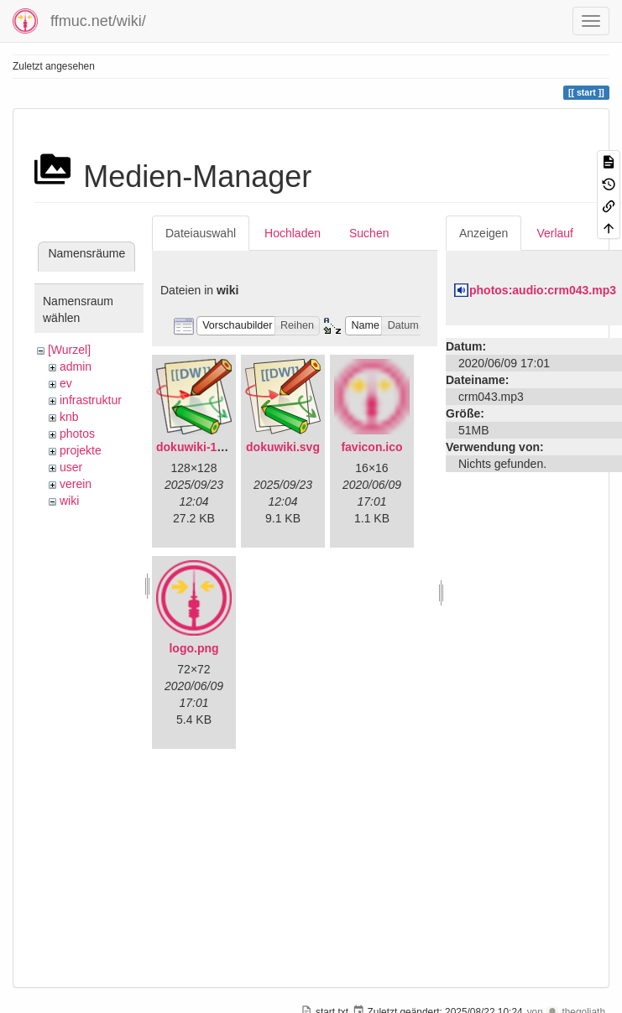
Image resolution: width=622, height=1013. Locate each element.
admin (75, 366)
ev (66, 383)
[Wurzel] (69, 349)
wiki (69, 500)
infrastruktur (91, 400)
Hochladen (292, 233)
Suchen (369, 233)
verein (75, 484)
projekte (81, 450)
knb (69, 416)
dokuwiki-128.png (205, 447)
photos (77, 433)
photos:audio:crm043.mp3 (542, 290)
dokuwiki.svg (283, 447)
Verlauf (554, 233)
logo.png (193, 648)
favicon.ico (371, 447)
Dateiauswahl (200, 233)
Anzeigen (483, 233)
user (71, 467)
